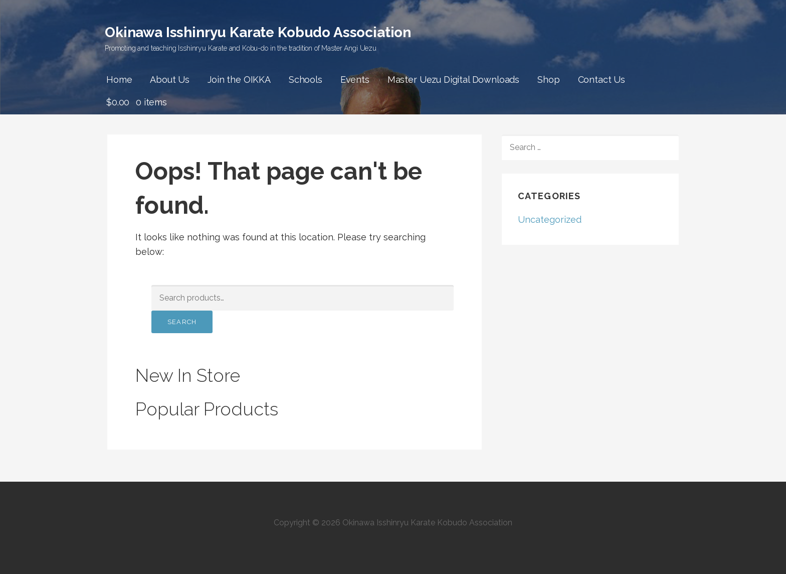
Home (119, 79)
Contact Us (601, 79)
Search (182, 322)
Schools (305, 79)
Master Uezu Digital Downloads (453, 79)
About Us (169, 79)
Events (354, 79)
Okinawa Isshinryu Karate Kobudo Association (258, 32)
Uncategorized (549, 219)
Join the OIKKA (239, 79)
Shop (548, 79)
